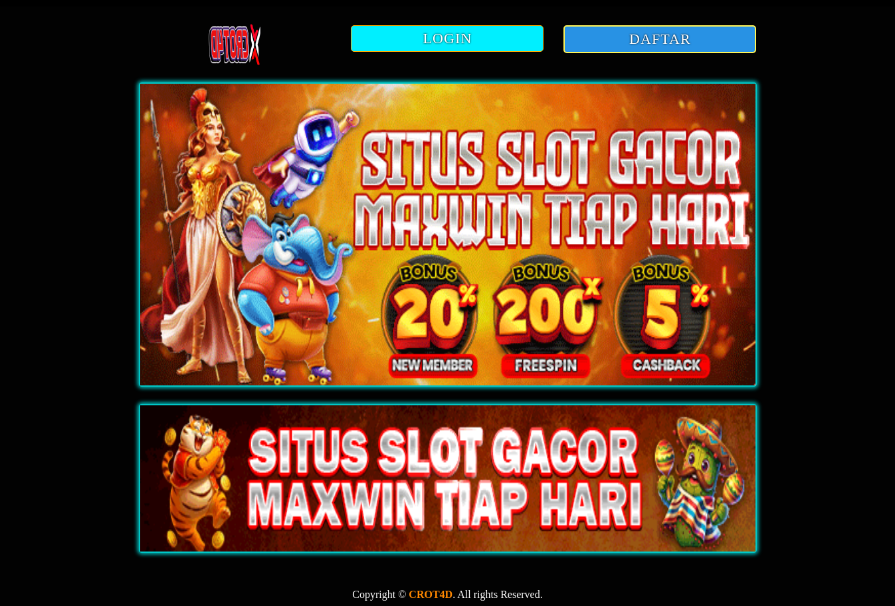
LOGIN (447, 38)
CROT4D (430, 594)
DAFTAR (660, 39)
